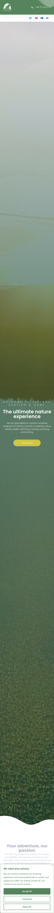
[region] (27, 888)
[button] (30, 18)
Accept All (27, 891)
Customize (27, 899)
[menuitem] (36, 18)
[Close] (52, 865)
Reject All (27, 907)
